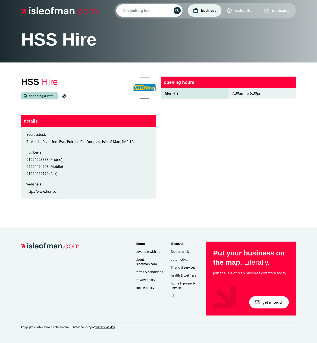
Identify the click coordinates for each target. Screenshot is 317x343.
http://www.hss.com (43, 191)
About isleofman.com (146, 261)
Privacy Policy (145, 280)
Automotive (179, 259)
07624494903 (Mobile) (44, 166)
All (172, 295)
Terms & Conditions (149, 272)
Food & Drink (180, 251)
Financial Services (183, 267)
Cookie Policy (145, 288)
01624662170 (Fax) (41, 173)
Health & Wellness (183, 275)
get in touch (269, 302)
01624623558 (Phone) (44, 159)
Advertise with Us (148, 251)
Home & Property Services (183, 285)
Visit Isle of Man (105, 327)
